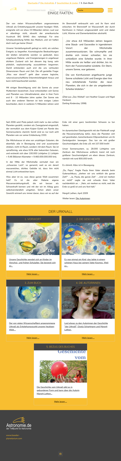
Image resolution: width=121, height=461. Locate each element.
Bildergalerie (64, 11)
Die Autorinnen (83, 198)
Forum (52, 11)
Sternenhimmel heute (36, 11)
